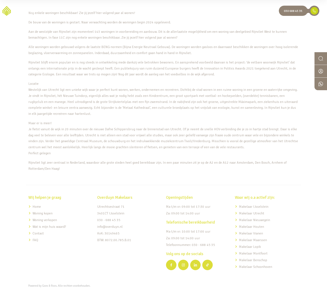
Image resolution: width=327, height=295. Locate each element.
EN (273, 11)
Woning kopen (43, 213)
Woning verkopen (45, 220)
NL (265, 11)
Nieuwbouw (187, 11)
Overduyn (248, 11)
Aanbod (131, 11)
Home (116, 11)
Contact (38, 233)
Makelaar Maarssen (253, 240)
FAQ (35, 240)
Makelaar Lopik (250, 247)
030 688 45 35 (293, 11)
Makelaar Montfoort (253, 253)
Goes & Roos (49, 285)
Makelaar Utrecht (251, 213)
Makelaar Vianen (251, 233)
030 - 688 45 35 (108, 220)
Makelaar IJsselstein (253, 207)
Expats (169, 11)
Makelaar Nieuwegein (254, 220)
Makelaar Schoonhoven (255, 267)
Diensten (150, 11)
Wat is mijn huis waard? (219, 11)
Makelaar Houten (251, 227)
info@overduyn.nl (110, 227)
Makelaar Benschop (253, 260)
